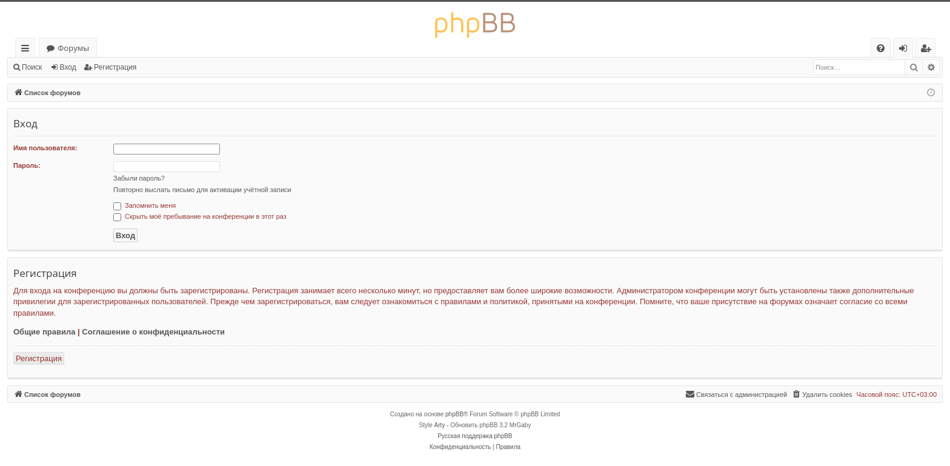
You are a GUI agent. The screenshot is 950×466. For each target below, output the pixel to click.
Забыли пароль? (139, 178)
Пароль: (27, 165)
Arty (439, 425)
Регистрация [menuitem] (928, 50)
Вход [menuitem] (905, 50)
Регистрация (115, 67)
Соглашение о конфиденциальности (153, 331)
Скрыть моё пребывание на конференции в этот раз (200, 216)
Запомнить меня (144, 205)
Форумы (73, 47)
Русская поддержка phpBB (474, 436)
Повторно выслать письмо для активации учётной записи (202, 189)
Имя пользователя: (45, 147)
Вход (68, 67)
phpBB (454, 414)
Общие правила (44, 331)
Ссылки (28, 50)
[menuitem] (880, 48)
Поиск (32, 67)
